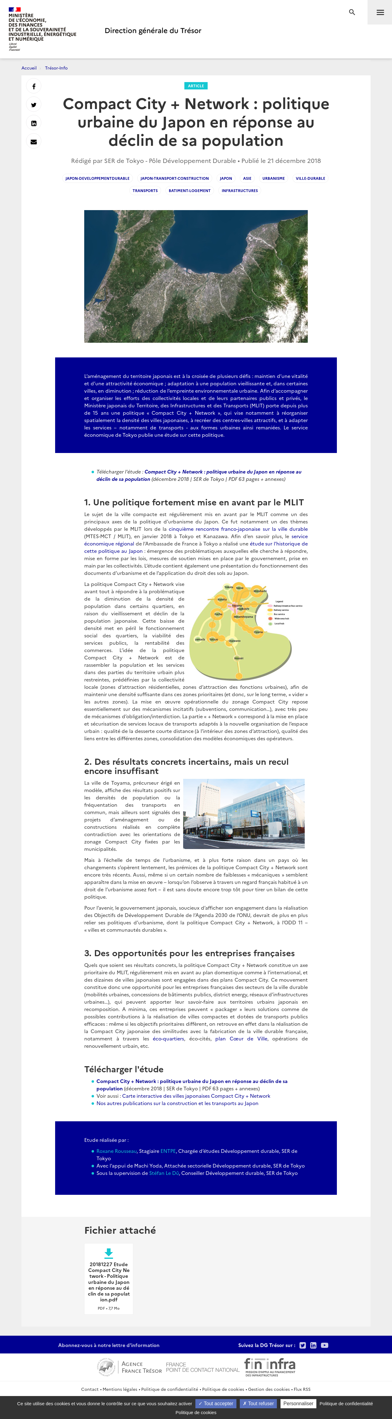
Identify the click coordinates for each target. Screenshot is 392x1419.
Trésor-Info (56, 68)
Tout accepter (215, 1403)
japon (226, 178)
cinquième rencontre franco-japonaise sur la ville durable (238, 528)
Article (196, 85)
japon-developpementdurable (98, 178)
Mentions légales (120, 1389)
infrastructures (240, 190)
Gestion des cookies (269, 1389)
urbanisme (273, 178)
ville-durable (310, 178)
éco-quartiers (168, 1038)
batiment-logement (190, 190)
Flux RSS (302, 1389)
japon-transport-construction (175, 178)
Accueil (29, 68)
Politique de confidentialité (169, 1389)
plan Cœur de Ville (241, 1038)
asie (247, 178)
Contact (90, 1389)
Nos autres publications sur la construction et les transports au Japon (177, 1103)
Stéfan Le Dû (164, 1172)
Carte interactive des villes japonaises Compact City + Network (196, 1095)
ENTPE (168, 1150)
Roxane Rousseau (116, 1150)
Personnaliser (299, 1403)
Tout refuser (258, 1403)
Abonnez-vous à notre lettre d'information (109, 1344)
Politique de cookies (223, 1389)
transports (145, 190)
